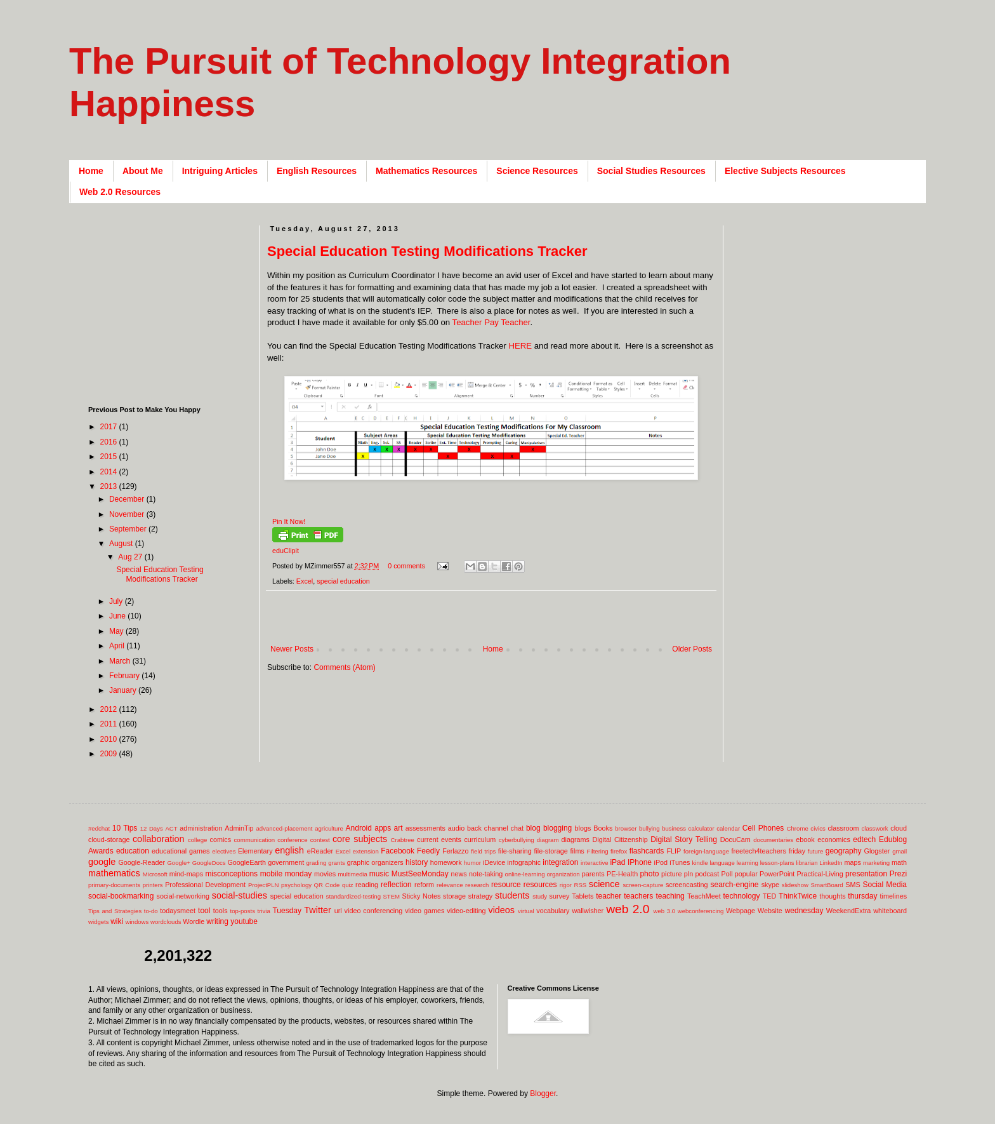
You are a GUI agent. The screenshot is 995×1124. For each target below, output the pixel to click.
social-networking (183, 896)
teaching (670, 896)
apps (382, 828)
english (289, 850)
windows (137, 921)
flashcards (646, 850)
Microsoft (155, 874)
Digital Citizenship (619, 839)
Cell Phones (763, 828)
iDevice (494, 862)
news (458, 874)
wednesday (804, 910)
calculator (702, 828)
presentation (866, 873)
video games (424, 910)
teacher (608, 896)
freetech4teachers (758, 851)
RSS (580, 884)
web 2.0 (627, 909)
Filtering (598, 851)
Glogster (877, 851)
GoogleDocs (209, 862)
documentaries (773, 839)
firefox (618, 851)
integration (560, 862)
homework (446, 862)
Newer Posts (291, 649)
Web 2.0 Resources (120, 192)
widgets (98, 921)
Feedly (428, 850)
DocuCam (735, 839)
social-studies (239, 895)
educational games (180, 851)
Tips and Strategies (115, 910)
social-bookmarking (121, 896)
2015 (109, 456)
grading (316, 862)
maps (852, 862)
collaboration (159, 839)
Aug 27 (131, 556)
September (128, 529)
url (338, 910)
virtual (526, 910)
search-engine (734, 884)
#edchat (99, 828)
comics (221, 839)
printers (153, 884)
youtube (244, 921)
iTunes (679, 862)
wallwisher (587, 910)
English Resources (317, 171)
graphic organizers (375, 862)
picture (671, 874)
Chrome (797, 828)
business (674, 828)
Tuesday (286, 910)
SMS (852, 884)
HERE (520, 346)
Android (359, 828)
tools (220, 910)
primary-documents (114, 884)
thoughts (832, 896)
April (117, 645)
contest (320, 839)
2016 (109, 442)
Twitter (317, 910)
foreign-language (706, 851)
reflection (396, 884)
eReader (320, 851)
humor (472, 862)
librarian (806, 862)
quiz (347, 884)
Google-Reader (141, 862)
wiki (116, 921)
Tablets (582, 896)
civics (817, 828)
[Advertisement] (498, 624)
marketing (876, 862)
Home (91, 171)
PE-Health (622, 874)
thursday (862, 896)
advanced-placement (284, 828)
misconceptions (231, 873)
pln (688, 874)
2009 (109, 753)
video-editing (466, 910)
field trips (483, 851)
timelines (893, 896)
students (512, 895)
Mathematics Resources (426, 171)
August (122, 543)
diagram (548, 839)
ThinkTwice (798, 896)
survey (560, 896)
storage (454, 896)
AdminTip (239, 828)
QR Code (327, 884)
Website (770, 910)
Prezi (898, 873)
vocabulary (552, 910)
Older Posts (692, 649)
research (477, 884)
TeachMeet (704, 896)
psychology (296, 884)
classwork (875, 828)
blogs (583, 828)
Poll (727, 874)
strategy (480, 896)
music (379, 873)
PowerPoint (777, 874)
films (577, 851)
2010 (109, 739)
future (816, 851)
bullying (649, 828)
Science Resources (536, 171)
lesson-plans (777, 862)
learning (747, 862)
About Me (142, 171)
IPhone (640, 862)
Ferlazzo (455, 851)
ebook (805, 839)
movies (325, 874)
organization (562, 874)
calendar (728, 828)
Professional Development (205, 884)
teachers (638, 896)
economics (833, 839)
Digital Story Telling (683, 839)
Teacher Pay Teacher (491, 322)
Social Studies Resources (651, 171)
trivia (264, 910)
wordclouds (165, 921)
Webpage (740, 910)
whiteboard (890, 910)
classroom (843, 828)
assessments (425, 828)
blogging (557, 828)
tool (204, 910)
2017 (109, 426)
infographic (524, 862)
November (128, 514)
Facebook (397, 850)
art (398, 828)
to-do (151, 910)
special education (343, 581)
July (117, 601)
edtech (864, 839)
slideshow (795, 884)
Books (602, 828)
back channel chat (495, 828)
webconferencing (701, 910)
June (118, 616)
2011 (109, 723)
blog (533, 828)
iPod (661, 862)
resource (506, 884)
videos (501, 910)
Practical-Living (820, 874)
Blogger (543, 1093)
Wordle (193, 921)
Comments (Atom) (344, 667)
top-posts (242, 910)
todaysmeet (177, 910)
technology (741, 896)
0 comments (406, 566)
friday (797, 851)
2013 (109, 486)
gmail (899, 851)
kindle (700, 862)
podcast (707, 874)
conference (292, 839)
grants (336, 862)
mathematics (114, 873)
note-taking (486, 874)
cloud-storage (108, 839)
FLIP (673, 851)
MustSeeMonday (420, 873)
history (416, 862)
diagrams (576, 839)
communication (254, 839)
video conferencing (374, 910)
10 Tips (125, 828)
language (721, 862)
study (539, 896)
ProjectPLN (263, 884)
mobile (271, 873)
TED (770, 896)
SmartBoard (826, 884)
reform (424, 884)
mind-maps (186, 874)
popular (746, 874)
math (899, 862)
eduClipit (285, 550)
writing (217, 921)
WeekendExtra (848, 910)
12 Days (151, 828)
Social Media (884, 884)
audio (456, 828)
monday (298, 873)
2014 (109, 471)
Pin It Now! (288, 521)
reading (366, 884)
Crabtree (402, 839)
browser (625, 828)
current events (439, 839)
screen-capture (643, 884)
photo (649, 873)
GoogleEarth (246, 862)
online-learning (525, 874)
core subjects (360, 839)
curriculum (480, 839)
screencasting (687, 884)
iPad (617, 862)
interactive (595, 862)
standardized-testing (353, 896)
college (197, 839)
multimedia (352, 874)
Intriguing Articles (220, 171)
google (101, 862)
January (123, 690)
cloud (898, 828)
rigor (566, 884)
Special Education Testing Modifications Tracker (427, 251)
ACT (171, 828)
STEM (391, 896)
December (128, 499)
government (286, 862)
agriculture (329, 828)
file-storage (550, 851)
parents (593, 874)
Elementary (255, 851)
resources (540, 884)
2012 (109, 709)
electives (223, 851)
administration (201, 828)
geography (844, 850)
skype (770, 884)
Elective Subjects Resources (785, 171)
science (604, 884)
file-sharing (515, 851)
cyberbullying (516, 839)
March (121, 661)
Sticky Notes (421, 896)
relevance (450, 884)
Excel (304, 581)
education (132, 850)
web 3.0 (665, 910)
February (125, 675)
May (117, 631)
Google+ (178, 862)
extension (366, 851)
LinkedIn (830, 862)
